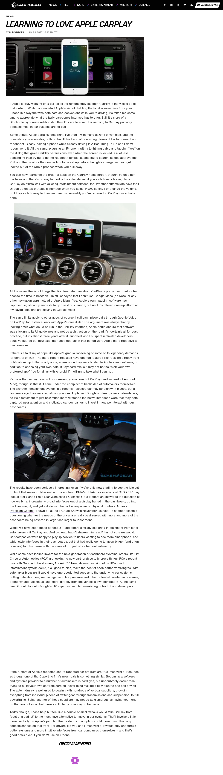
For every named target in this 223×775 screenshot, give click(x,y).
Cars (80, 5)
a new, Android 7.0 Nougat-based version (73, 563)
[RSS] (191, 5)
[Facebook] (164, 5)
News (53, 5)
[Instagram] (171, 5)
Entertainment (102, 5)
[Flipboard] (184, 5)
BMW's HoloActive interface (95, 492)
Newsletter (207, 5)
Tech (67, 5)
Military (126, 5)
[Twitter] (178, 5)
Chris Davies (16, 32)
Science (144, 5)
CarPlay (114, 122)
